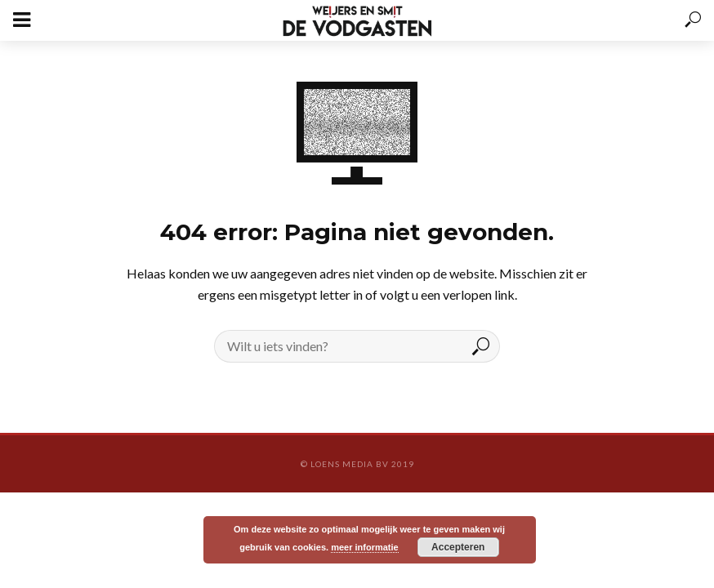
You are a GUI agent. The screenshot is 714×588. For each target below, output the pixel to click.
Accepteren (457, 547)
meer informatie (365, 547)
